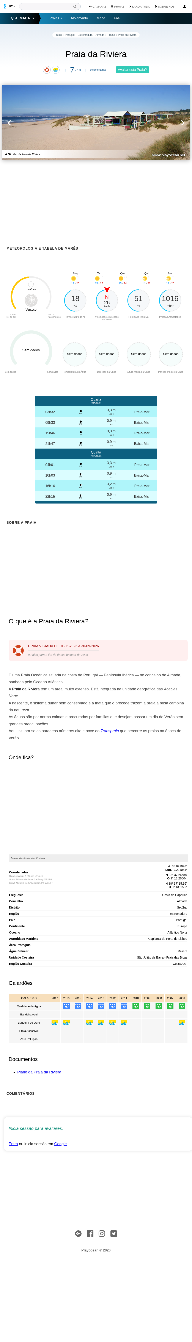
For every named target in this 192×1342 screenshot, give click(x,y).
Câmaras (97, 6)
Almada (100, 34)
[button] (49, 122)
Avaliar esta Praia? (132, 70)
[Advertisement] (98, 195)
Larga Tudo (139, 6)
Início (59, 34)
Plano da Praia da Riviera (39, 1072)
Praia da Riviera (127, 34)
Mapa (101, 18)
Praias (55, 18)
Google (60, 1144)
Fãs (117, 18)
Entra (13, 1144)
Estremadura (85, 34)
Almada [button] (22, 18)
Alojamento (79, 18)
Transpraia (110, 731)
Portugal (70, 34)
